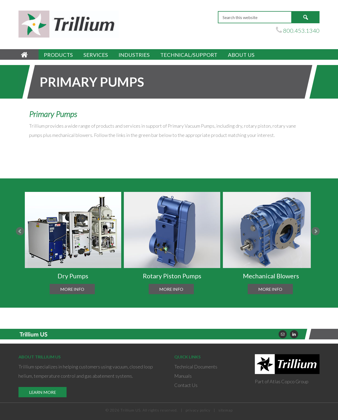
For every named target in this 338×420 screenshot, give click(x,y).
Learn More (42, 392)
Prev (20, 231)
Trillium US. (131, 410)
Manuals (183, 376)
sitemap (225, 410)
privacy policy (198, 410)
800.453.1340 (301, 30)
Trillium (68, 24)
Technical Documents (195, 367)
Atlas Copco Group (289, 381)
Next (315, 231)
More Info (72, 289)
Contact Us (186, 385)
